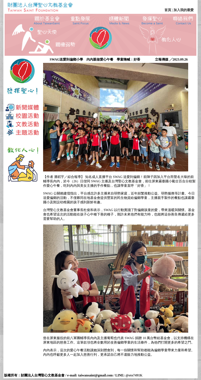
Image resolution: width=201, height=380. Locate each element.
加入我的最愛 (183, 10)
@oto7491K (134, 375)
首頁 (167, 10)
